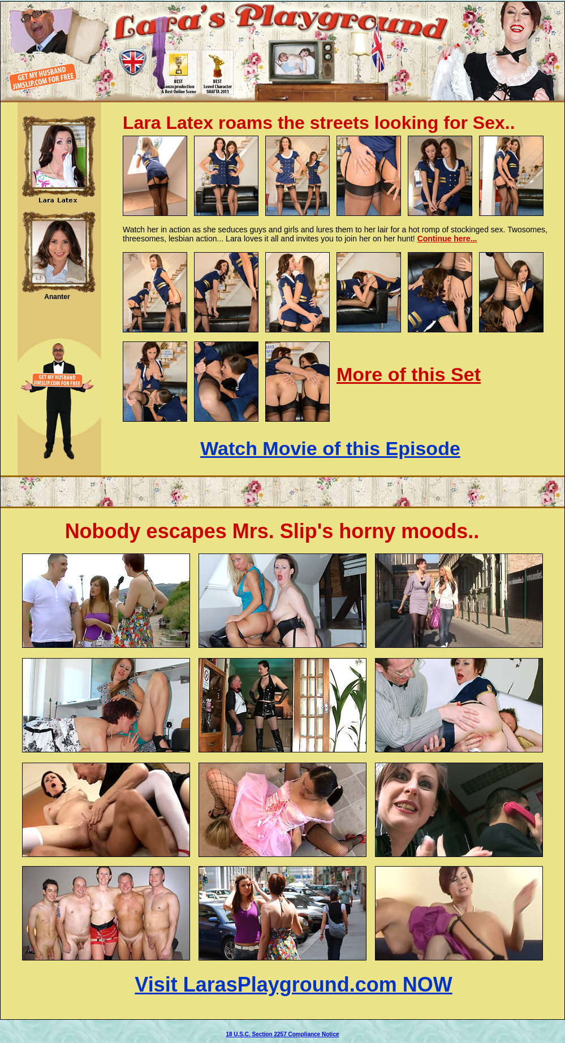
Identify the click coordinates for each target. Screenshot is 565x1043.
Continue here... (447, 238)
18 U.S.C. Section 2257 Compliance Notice (282, 1034)
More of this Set (409, 374)
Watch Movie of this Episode (330, 448)
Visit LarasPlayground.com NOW (293, 984)
